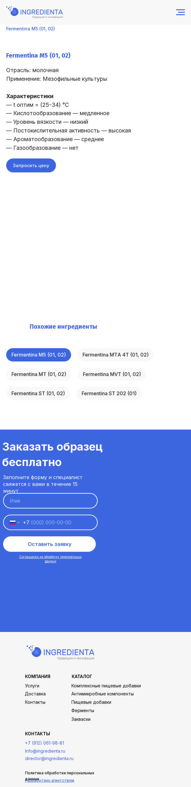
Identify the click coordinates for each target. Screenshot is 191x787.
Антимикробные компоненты (102, 693)
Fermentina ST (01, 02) (38, 393)
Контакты (35, 702)
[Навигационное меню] (180, 12)
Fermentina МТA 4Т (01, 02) (116, 355)
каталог (82, 676)
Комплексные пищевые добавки (106, 685)
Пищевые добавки (91, 702)
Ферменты (82, 710)
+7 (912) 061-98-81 (44, 743)
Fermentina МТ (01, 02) (38, 374)
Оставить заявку (49, 544)
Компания (37, 676)
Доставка (35, 693)
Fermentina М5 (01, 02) (38, 355)
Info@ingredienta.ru (45, 751)
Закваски (81, 719)
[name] (50, 500)
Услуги (32, 685)
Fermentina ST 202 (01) (109, 393)
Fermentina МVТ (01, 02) (112, 374)
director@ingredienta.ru (49, 758)
